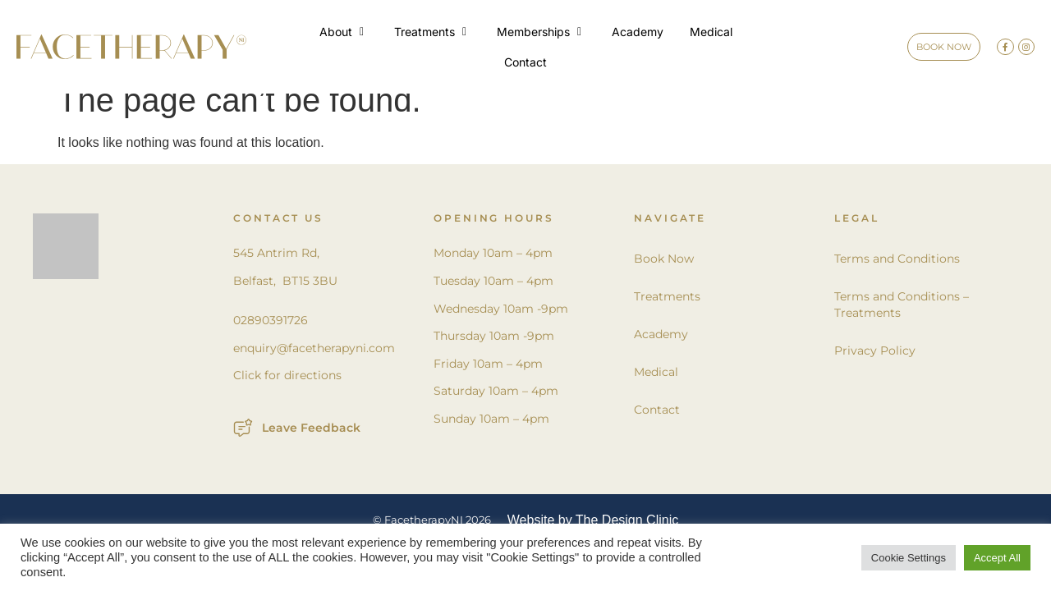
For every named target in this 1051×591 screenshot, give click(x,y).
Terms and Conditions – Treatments (901, 324)
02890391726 (270, 339)
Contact (657, 429)
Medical (656, 391)
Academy (661, 353)
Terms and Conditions (897, 278)
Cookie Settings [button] (908, 558)
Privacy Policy (875, 370)
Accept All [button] (997, 558)
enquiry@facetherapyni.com (314, 367)
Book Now (664, 278)
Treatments (667, 316)
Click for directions (287, 394)
